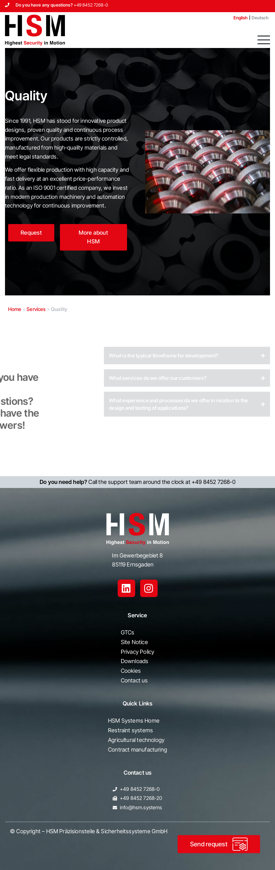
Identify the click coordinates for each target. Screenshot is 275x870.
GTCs (128, 632)
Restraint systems (130, 730)
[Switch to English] (238, 17)
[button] (264, 40)
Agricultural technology (136, 740)
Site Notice (134, 642)
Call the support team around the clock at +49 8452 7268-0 (137, 482)
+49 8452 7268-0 (91, 4)
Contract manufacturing (137, 749)
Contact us (134, 680)
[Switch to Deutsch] (260, 17)
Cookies (131, 670)
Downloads (135, 661)
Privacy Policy (138, 651)
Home (15, 309)
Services (36, 309)
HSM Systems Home (134, 720)
